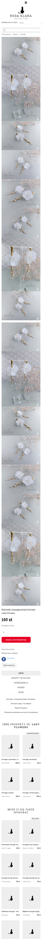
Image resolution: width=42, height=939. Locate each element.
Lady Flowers (8, 613)
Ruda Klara (21, 14)
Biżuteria (15, 34)
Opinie (21, 687)
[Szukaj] (31, 22)
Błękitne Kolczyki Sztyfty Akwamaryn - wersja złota (32, 911)
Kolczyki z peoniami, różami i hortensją (10, 759)
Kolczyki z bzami (7, 793)
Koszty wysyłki (21, 678)
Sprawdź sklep (33, 733)
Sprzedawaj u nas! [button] (9, 22)
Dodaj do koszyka (16, 640)
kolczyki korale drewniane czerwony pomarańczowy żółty (10, 878)
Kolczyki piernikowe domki (32, 878)
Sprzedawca (21, 682)
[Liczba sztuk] (5, 632)
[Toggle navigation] (4, 30)
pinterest (10, 658)
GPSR (21, 692)
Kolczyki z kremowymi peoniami (32, 793)
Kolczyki (23, 34)
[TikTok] (26, 3)
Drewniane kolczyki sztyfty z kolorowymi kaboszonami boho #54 (10, 845)
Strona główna (6, 34)
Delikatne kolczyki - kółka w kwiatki (10, 911)
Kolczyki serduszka (30, 759)
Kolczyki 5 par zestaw (30, 845)
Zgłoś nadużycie (9, 665)
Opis (21, 673)
